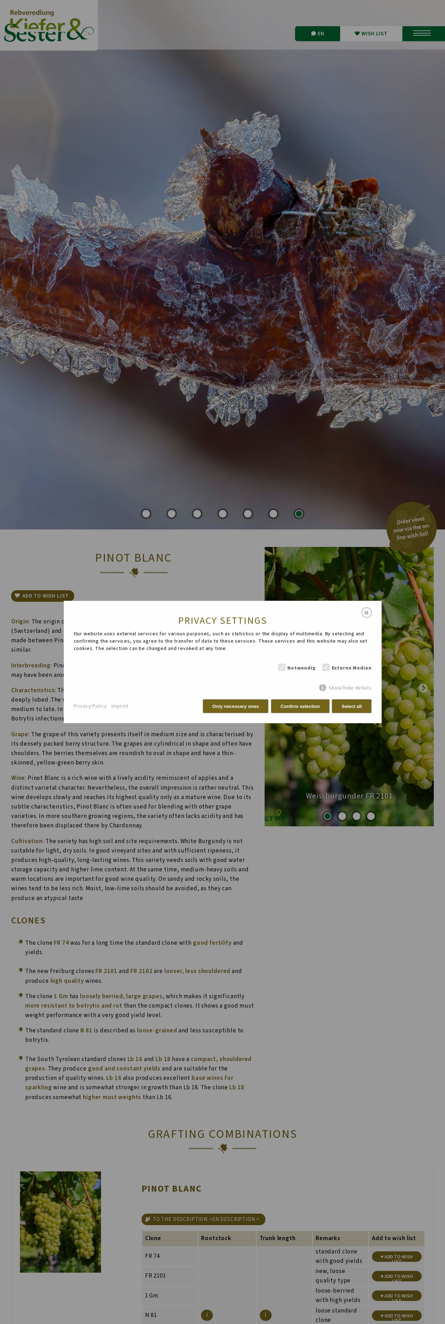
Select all (352, 706)
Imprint (120, 706)
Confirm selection (300, 706)
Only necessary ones (235, 706)
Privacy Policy (90, 706)
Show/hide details (350, 688)
